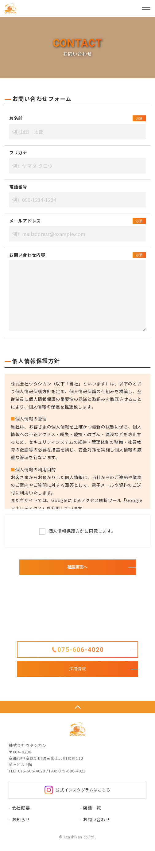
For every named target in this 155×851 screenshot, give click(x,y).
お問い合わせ (96, 819)
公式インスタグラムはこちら (77, 790)
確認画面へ (77, 567)
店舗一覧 (92, 808)
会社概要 (21, 808)
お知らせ (21, 819)
